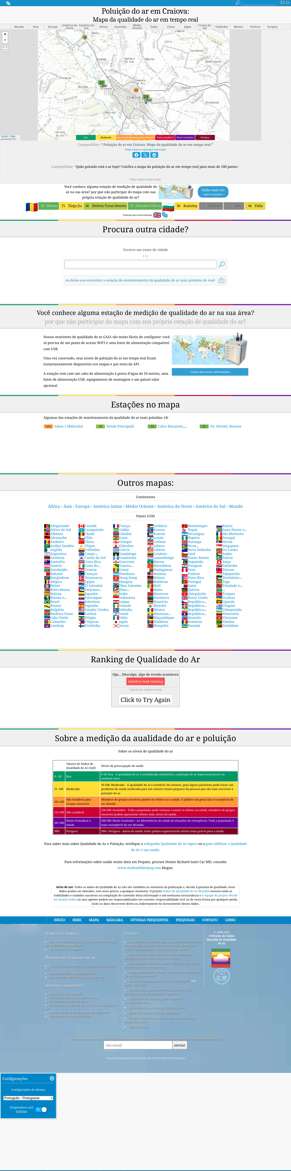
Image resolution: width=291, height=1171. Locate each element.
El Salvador (90, 578)
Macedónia (159, 558)
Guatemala (124, 550)
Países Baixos (195, 550)
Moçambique (160, 610)
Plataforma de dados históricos (69, 1008)
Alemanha (55, 530)
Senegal (225, 530)
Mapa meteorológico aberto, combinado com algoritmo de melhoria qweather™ (163, 966)
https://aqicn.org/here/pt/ (145, 171)
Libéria (156, 542)
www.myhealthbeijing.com (139, 860)
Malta (155, 582)
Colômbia (89, 542)
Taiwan (225, 562)
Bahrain (53, 566)
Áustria (53, 558)
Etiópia (87, 610)
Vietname (227, 610)
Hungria (122, 574)
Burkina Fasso (58, 606)
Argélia (53, 542)
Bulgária (54, 602)
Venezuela (227, 606)
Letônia (156, 534)
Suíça (223, 554)
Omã (188, 546)
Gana (120, 530)
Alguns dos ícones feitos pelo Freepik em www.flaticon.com (154, 992)
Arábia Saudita (59, 538)
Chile (85, 530)
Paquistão (192, 554)
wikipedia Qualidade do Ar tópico (171, 836)
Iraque (121, 594)
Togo (223, 574)
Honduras (124, 566)
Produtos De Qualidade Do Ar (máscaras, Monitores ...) (81, 999)
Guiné (121, 562)
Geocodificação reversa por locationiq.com (157, 1000)
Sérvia (224, 534)
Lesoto (155, 530)
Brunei (52, 598)
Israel (120, 606)
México (156, 602)
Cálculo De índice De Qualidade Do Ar (74, 990)
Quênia (190, 582)
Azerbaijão (55, 562)
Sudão (224, 546)
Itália (120, 610)
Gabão (121, 522)
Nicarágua (193, 526)
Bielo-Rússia (57, 582)
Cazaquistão (91, 522)
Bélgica (53, 574)
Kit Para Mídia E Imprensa (66, 941)
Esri (14, 131)
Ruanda (191, 618)
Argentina (55, 546)
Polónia (191, 566)
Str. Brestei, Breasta (220, 418)
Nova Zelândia (196, 542)
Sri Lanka (227, 542)
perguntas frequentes (64, 978)
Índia (120, 586)
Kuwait (156, 526)
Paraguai (192, 558)
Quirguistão (194, 586)
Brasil (52, 594)
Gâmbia (122, 526)
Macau (155, 554)
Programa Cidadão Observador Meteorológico (159, 973)
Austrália (54, 554)
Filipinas (88, 614)
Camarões (55, 614)
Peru (188, 562)
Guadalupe (124, 546)
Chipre (86, 538)
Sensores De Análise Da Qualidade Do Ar (76, 969)
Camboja (54, 618)
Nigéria (191, 530)
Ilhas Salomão (127, 578)
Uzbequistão (229, 602)
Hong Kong (125, 570)
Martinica (158, 590)
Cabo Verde (56, 610)
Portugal (191, 574)
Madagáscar (160, 562)
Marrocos (157, 586)
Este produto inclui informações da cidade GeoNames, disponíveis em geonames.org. (162, 957)
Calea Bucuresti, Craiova (179, 418)
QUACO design (138, 1019)
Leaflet (4, 128)
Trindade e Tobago (228, 580)
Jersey (121, 618)
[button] (5, 27)
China (86, 534)
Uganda (225, 594)
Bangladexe (56, 570)
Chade (86, 526)
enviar (179, 1037)
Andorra (54, 534)
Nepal (189, 522)
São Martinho (230, 526)
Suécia (224, 550)
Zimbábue (227, 618)
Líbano (156, 538)
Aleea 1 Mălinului (63, 418)
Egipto (86, 574)
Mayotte (156, 598)
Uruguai (225, 598)
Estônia (87, 606)
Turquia (225, 586)
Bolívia (52, 586)
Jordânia (157, 518)
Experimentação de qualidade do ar (72, 965)
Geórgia (122, 534)
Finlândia (89, 618)
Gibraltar (123, 538)
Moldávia (157, 614)
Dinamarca (90, 570)
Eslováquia (90, 590)
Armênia (54, 550)
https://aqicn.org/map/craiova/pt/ (145, 142)
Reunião (191, 610)
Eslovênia (89, 594)
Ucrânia (225, 590)
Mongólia (158, 618)
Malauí (156, 570)
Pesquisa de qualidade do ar (70, 950)
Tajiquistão (228, 566)
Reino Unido (195, 590)
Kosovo (156, 522)
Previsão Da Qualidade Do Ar (68, 993)
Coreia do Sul (92, 550)
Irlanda (122, 598)
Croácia (87, 562)
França (121, 518)
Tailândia (226, 558)
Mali (154, 578)
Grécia (121, 542)
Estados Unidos (93, 602)
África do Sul (57, 522)
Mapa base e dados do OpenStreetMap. (154, 1005)
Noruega (191, 534)
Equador (88, 586)
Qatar (189, 578)
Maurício (157, 594)
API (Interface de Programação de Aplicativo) (79, 1004)
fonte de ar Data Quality (65, 986)
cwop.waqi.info (135, 977)
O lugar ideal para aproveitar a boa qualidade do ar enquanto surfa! (160, 1012)
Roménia (192, 614)
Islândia (122, 602)
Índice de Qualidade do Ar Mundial (186, 883)
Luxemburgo (160, 550)
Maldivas (157, 574)
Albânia (53, 526)
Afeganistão (56, 518)
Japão (120, 614)
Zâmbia (225, 614)
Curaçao (87, 566)
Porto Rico (193, 570)
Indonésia (124, 590)
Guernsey (123, 554)
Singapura (227, 538)
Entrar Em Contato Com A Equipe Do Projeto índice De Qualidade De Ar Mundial (81, 936)
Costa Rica (89, 554)
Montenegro (194, 518)
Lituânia (157, 546)
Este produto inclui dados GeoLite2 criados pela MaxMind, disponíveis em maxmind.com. (158, 948)
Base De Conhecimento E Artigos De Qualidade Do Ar (80, 960)
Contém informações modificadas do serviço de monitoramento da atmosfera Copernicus (158, 984)
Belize (52, 578)
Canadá (87, 518)
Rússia (224, 518)
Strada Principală (115, 418)
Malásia (156, 566)
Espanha (88, 598)
